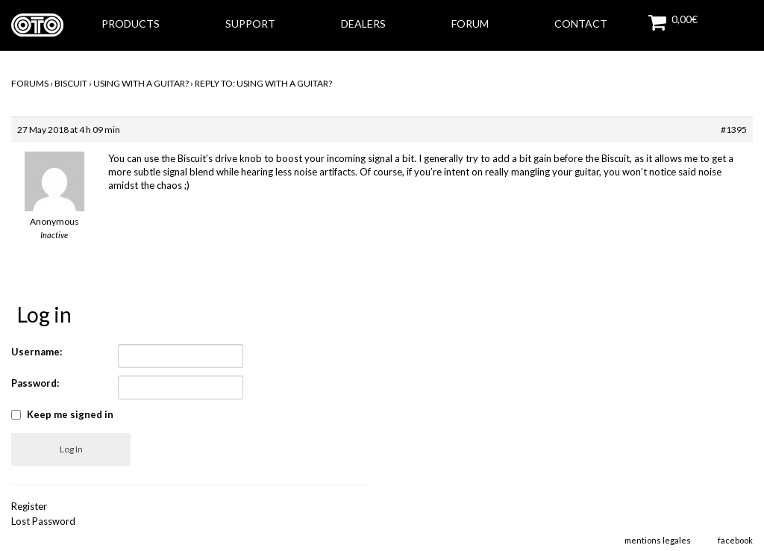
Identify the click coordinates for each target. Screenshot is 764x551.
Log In (71, 449)
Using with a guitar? (141, 83)
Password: (35, 383)
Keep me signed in (70, 414)
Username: (36, 352)
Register (29, 506)
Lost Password (43, 521)
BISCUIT (70, 83)
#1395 (734, 129)
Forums (29, 83)
